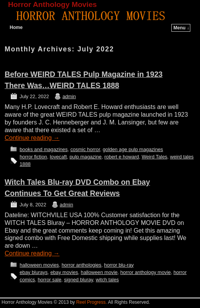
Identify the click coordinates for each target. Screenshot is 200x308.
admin (69, 96)
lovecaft (58, 157)
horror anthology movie (145, 272)
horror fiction (33, 157)
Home (16, 27)
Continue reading (32, 137)
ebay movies (64, 272)
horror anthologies (81, 265)
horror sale (50, 279)
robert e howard (121, 157)
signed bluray (78, 279)
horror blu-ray (119, 265)
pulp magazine (86, 157)
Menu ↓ (181, 28)
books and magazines (44, 149)
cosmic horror (85, 149)
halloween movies (39, 265)
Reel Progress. (91, 302)
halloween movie (99, 272)
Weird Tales (154, 157)
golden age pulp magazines (133, 149)
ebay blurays (34, 272)
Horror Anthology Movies (52, 4)
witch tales (107, 279)
